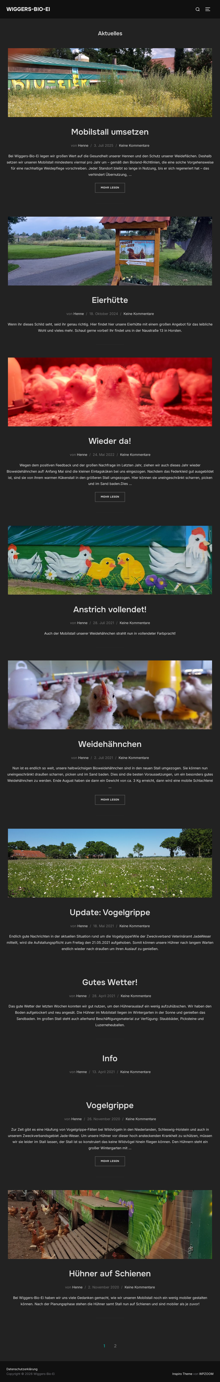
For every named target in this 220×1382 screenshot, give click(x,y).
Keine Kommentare (134, 145)
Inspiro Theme (182, 1374)
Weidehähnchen (109, 744)
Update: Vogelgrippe (110, 912)
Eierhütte (110, 300)
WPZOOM (206, 1374)
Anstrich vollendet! (110, 609)
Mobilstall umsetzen (110, 131)
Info (109, 1058)
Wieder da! (110, 441)
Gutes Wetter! (110, 982)
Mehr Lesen (113, 187)
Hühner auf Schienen (110, 1273)
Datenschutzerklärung (22, 1369)
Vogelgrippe (110, 1105)
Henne (83, 145)
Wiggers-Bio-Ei (29, 9)
